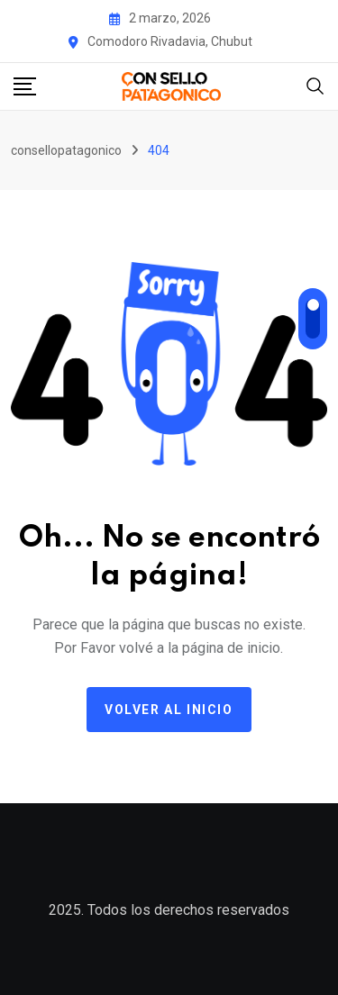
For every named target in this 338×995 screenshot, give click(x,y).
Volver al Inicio (169, 709)
